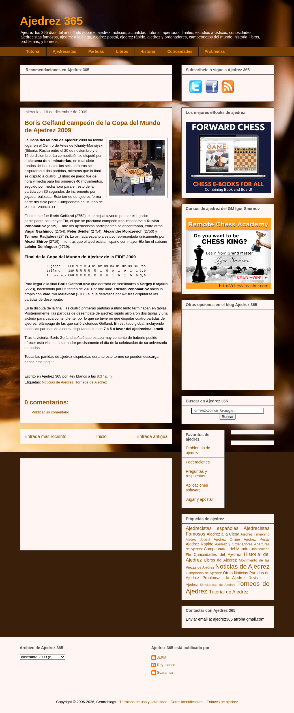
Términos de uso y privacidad (143, 702)
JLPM (161, 657)
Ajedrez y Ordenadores (234, 544)
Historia (147, 51)
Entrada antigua (152, 436)
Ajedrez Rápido (199, 544)
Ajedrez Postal (256, 539)
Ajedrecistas (64, 51)
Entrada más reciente (45, 436)
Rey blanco (166, 665)
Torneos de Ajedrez (91, 382)
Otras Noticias (235, 573)
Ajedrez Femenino (255, 534)
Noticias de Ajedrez (57, 382)
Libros (122, 51)
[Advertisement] (96, 87)
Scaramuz (165, 672)
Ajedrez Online (227, 539)
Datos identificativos (187, 702)
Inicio (101, 436)
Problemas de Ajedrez (223, 577)
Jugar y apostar (199, 499)
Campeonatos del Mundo (226, 549)
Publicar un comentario (50, 412)
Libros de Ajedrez (220, 560)
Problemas (215, 51)
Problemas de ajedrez (198, 450)
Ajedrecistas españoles (212, 528)
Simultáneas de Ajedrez (217, 584)
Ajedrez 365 (51, 21)
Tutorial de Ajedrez (228, 592)
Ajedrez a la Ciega (223, 534)
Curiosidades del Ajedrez (217, 554)
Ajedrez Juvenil (198, 539)
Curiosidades (179, 51)
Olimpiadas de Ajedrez (204, 573)
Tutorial (33, 51)
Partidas (96, 51)
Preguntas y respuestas (196, 473)
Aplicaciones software (197, 487)
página (49, 362)
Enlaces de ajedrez (222, 702)
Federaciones (198, 462)
